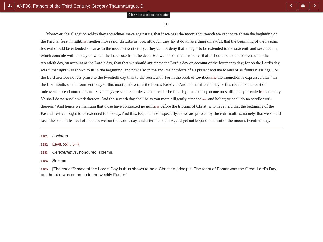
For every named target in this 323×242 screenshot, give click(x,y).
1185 (156, 106)
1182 (213, 77)
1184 (204, 99)
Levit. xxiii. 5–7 (65, 144)
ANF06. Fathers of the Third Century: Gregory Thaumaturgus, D (80, 6)
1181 (85, 41)
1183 (262, 92)
